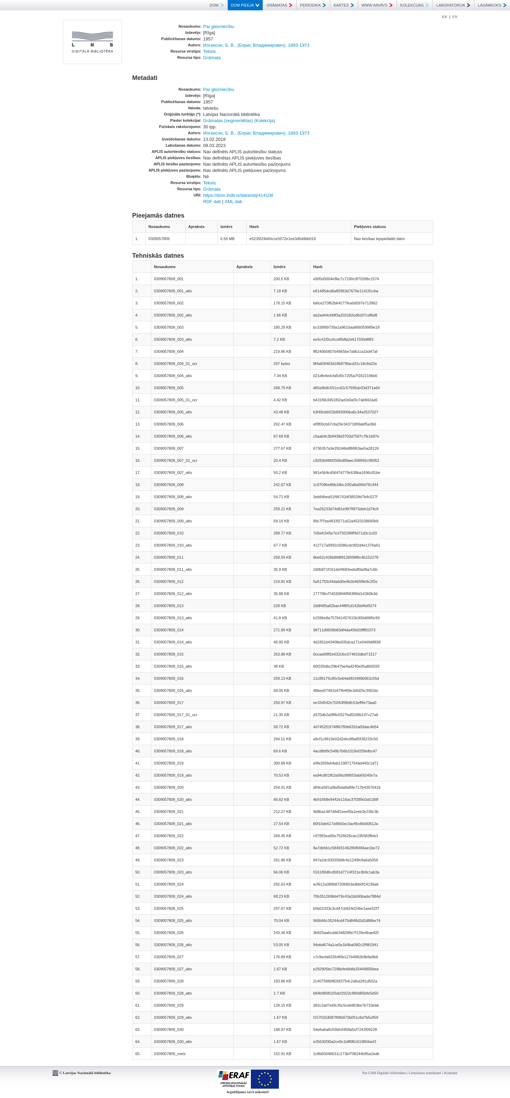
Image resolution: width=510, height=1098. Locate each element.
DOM (217, 5)
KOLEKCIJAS (414, 5)
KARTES (344, 5)
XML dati (233, 201)
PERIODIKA (313, 5)
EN (454, 17)
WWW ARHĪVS (377, 5)
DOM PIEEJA (245, 5)
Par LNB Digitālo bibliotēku (384, 1073)
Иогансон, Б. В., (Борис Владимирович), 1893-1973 (256, 45)
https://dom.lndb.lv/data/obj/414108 (238, 195)
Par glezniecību (218, 26)
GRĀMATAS (279, 5)
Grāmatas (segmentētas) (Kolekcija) (239, 120)
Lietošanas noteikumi (425, 1073)
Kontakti (451, 1073)
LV (444, 17)
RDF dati (212, 201)
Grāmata (212, 57)
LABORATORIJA (453, 5)
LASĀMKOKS (492, 5)
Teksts (209, 51)
